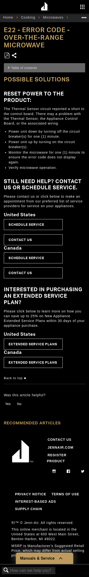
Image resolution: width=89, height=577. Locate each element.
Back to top (13, 378)
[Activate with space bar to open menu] (82, 7)
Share (14, 56)
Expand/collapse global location (84, 16)
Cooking (29, 17)
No (19, 404)
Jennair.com (60, 447)
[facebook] (68, 471)
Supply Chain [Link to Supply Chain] (28, 509)
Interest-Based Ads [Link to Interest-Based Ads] (35, 501)
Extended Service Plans (33, 344)
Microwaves (54, 17)
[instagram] (54, 471)
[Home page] (45, 6)
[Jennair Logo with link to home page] (22, 463)
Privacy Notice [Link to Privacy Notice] (30, 494)
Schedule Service (26, 224)
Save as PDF (6, 56)
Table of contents (24, 68)
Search (6, 570)
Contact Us (20, 240)
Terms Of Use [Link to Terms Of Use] (65, 494)
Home (8, 17)
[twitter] (82, 471)
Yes (7, 404)
